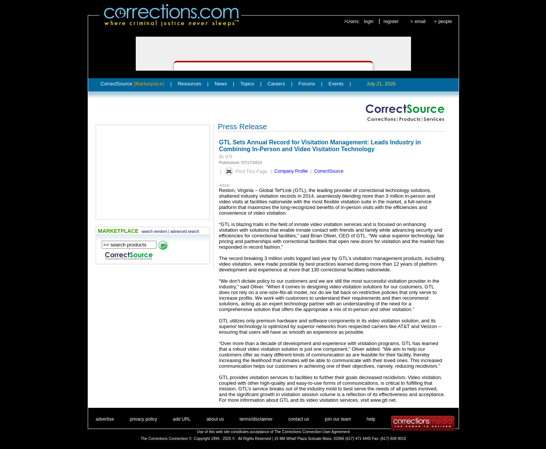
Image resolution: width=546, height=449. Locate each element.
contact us (299, 419)
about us (215, 419)
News (221, 84)
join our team (338, 419)
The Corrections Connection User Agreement (312, 432)
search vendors (154, 231)
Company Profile (291, 171)
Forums (306, 84)
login (368, 21)
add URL (182, 419)
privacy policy (143, 419)
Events (336, 84)
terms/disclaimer (256, 419)
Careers (276, 84)
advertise (105, 419)
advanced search (185, 231)
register (391, 21)
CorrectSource (132, 84)
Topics (247, 84)
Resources (189, 84)
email (420, 21)
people (445, 21)
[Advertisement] (152, 172)
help (371, 419)
